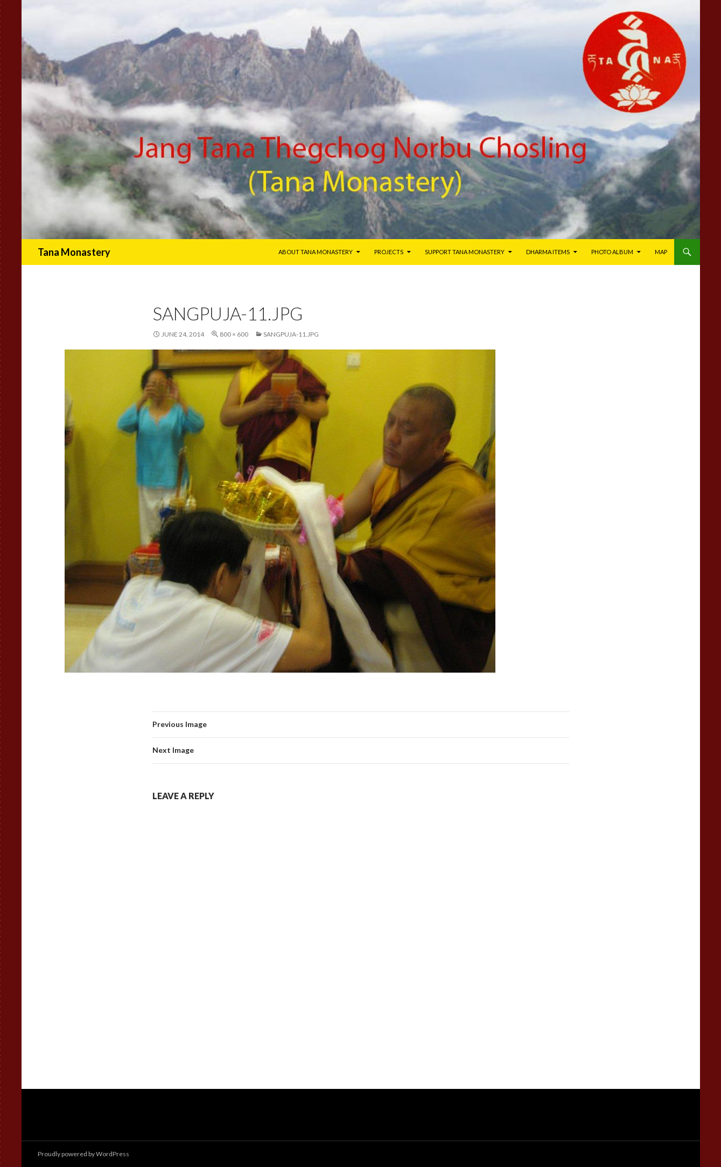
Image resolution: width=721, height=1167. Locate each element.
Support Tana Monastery (465, 251)
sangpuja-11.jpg (291, 334)
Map (661, 251)
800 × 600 (234, 334)
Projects (388, 251)
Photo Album (612, 251)
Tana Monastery (74, 252)
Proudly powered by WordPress (83, 1154)
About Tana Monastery (315, 251)
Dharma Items (548, 251)
